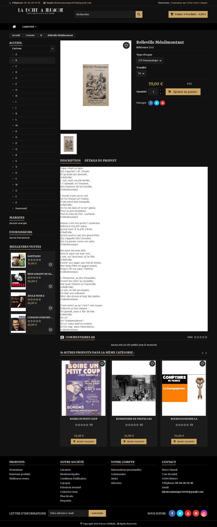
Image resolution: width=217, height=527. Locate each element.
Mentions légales (70, 474)
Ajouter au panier (182, 92)
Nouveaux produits (19, 474)
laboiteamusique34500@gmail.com (72, 3)
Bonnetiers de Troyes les (134, 418)
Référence (142, 47)
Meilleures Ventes (25, 246)
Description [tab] (70, 160)
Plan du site (66, 496)
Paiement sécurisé (70, 487)
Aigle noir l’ (36, 295)
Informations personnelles (126, 469)
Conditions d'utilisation (73, 478)
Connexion (176, 3)
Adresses (116, 483)
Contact (169, 462)
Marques (16, 217)
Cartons (28, 26)
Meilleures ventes (19, 478)
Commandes (118, 474)
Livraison (65, 469)
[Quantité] (153, 91)
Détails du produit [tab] (100, 160)
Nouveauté (21, 208)
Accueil (15, 43)
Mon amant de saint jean (40, 274)
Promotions (16, 469)
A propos (65, 483)
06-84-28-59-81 (32, 3)
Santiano (34, 256)
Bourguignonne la (184, 418)
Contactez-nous (69, 491)
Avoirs (114, 478)
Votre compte (123, 462)
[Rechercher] (108, 14)
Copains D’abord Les (40, 317)
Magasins (65, 500)
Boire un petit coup (83, 418)
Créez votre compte (196, 3)
